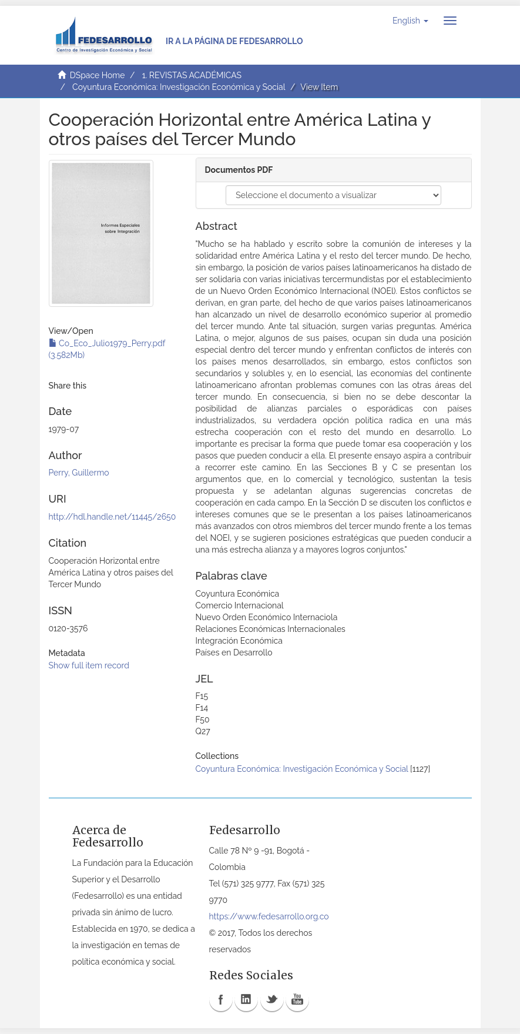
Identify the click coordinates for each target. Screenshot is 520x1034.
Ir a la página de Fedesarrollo (234, 41)
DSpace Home (97, 75)
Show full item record (89, 665)
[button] (410, 20)
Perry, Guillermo (79, 472)
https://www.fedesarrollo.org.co (269, 916)
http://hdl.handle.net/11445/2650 (112, 516)
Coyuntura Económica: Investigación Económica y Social (178, 87)
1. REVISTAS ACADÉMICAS (191, 75)
